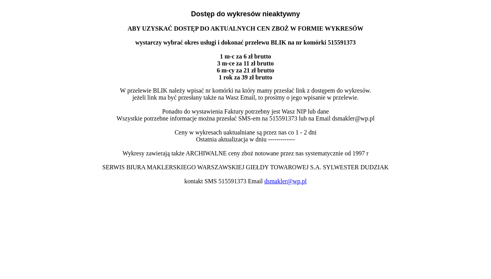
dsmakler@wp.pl (285, 181)
